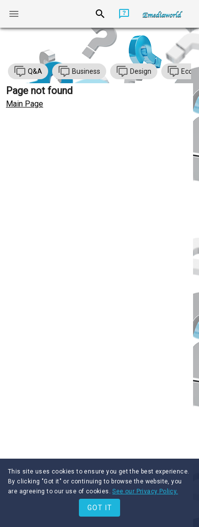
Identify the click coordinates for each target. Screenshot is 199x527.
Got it (100, 508)
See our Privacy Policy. (145, 491)
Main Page (24, 103)
